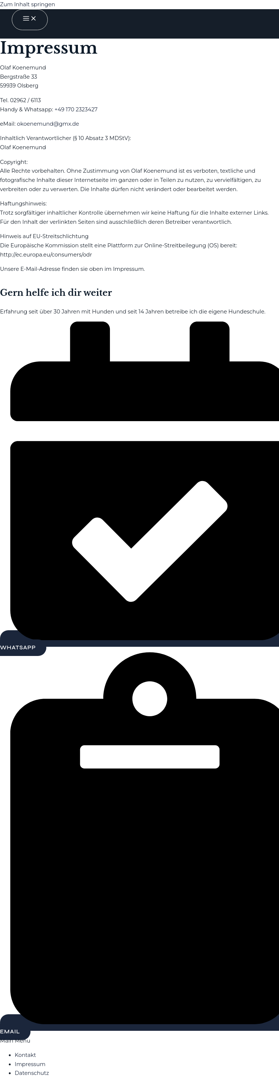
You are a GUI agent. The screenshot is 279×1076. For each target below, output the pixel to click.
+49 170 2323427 (75, 109)
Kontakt (25, 1055)
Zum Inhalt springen (27, 4)
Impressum (30, 1064)
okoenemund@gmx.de (48, 124)
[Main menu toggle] (30, 19)
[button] (139, 1040)
